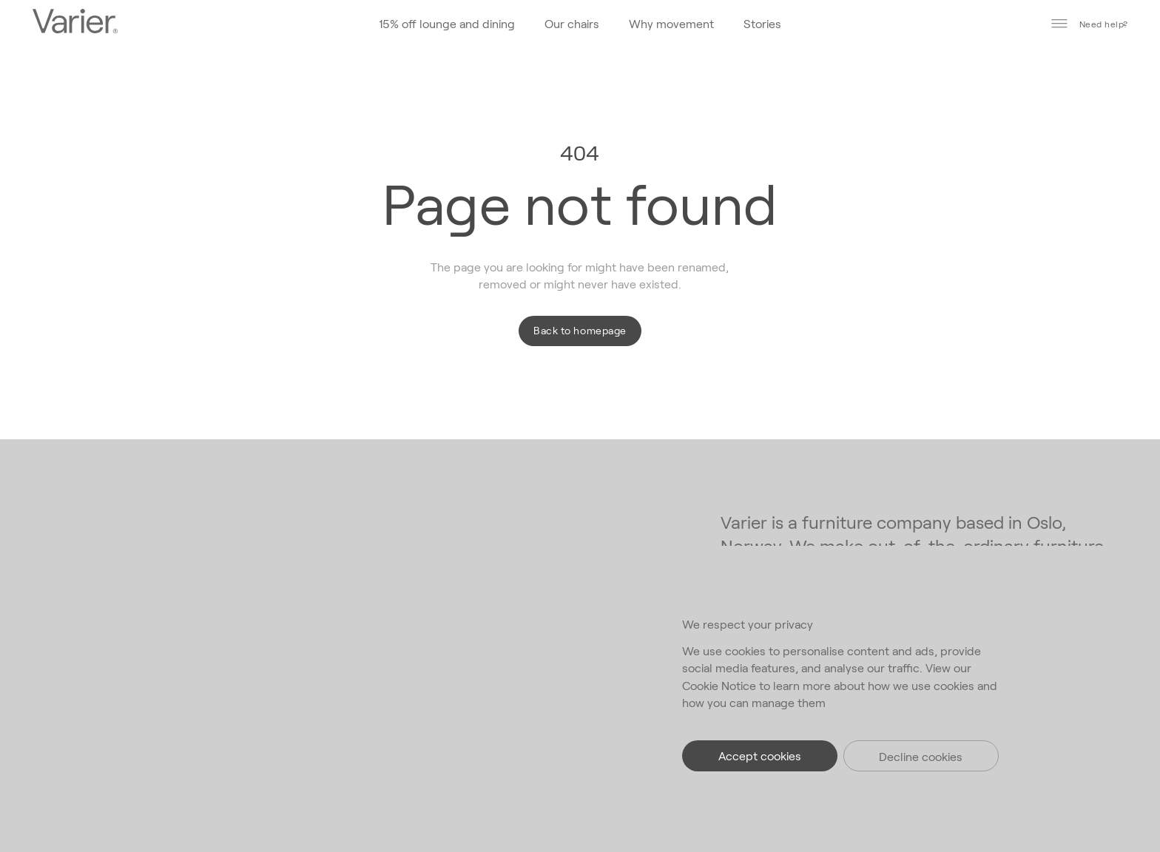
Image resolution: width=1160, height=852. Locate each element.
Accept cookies (759, 755)
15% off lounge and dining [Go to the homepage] (447, 23)
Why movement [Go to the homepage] (671, 23)
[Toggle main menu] (1059, 23)
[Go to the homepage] (75, 23)
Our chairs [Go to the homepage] (571, 23)
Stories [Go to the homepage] (762, 23)
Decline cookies (920, 756)
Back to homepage (579, 330)
